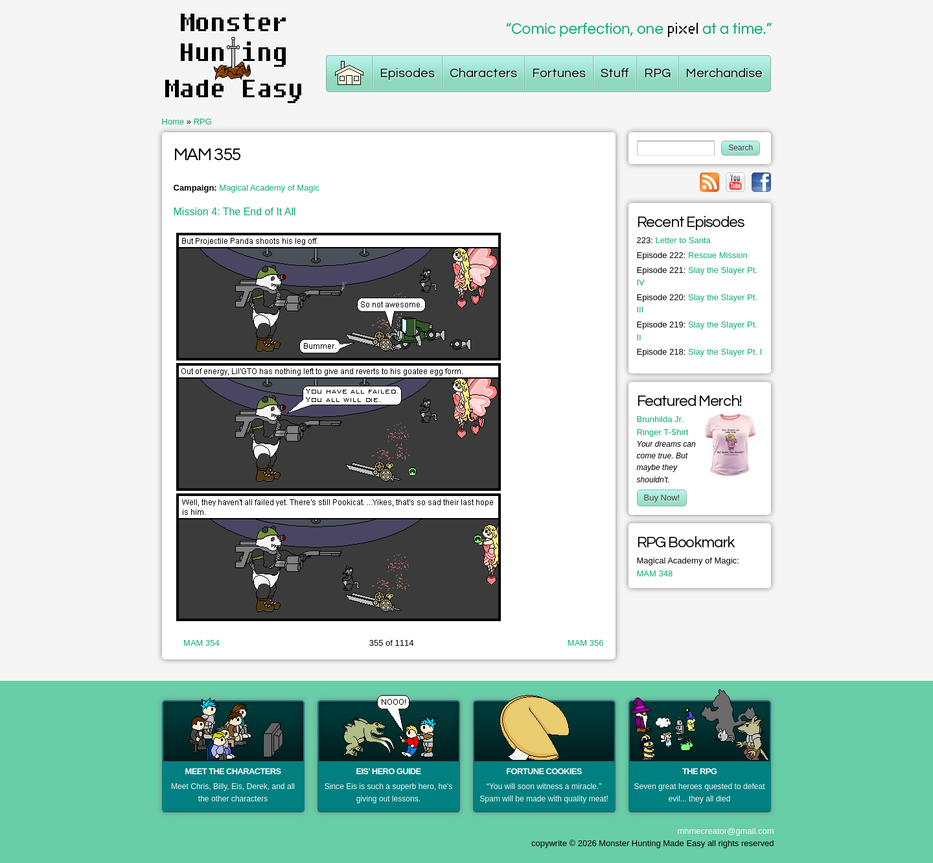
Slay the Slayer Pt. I (700, 352)
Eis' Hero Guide (388, 771)
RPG (203, 121)
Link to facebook (761, 182)
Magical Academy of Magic (269, 188)
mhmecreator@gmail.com (725, 831)
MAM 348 (655, 573)
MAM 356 (586, 643)
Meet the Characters (233, 771)
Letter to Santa (674, 240)
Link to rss (709, 182)
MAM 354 (201, 643)
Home (173, 121)
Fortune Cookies (544, 771)
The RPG (699, 771)
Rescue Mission (692, 255)
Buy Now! (662, 497)
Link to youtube (735, 182)
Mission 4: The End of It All (235, 211)
